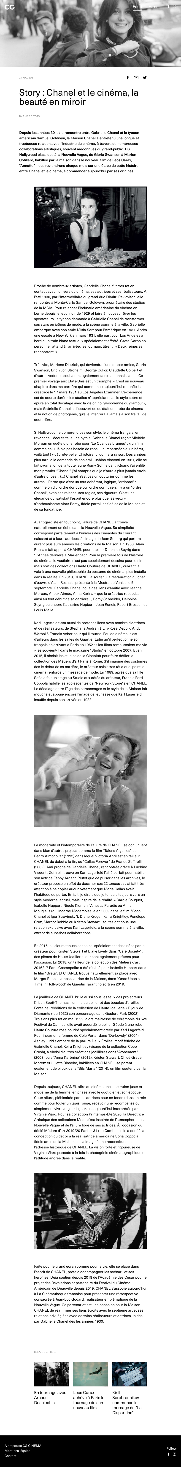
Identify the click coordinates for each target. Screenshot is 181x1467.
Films (153, 7)
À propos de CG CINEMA (23, 1446)
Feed (137, 7)
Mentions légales (17, 1451)
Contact (10, 1456)
